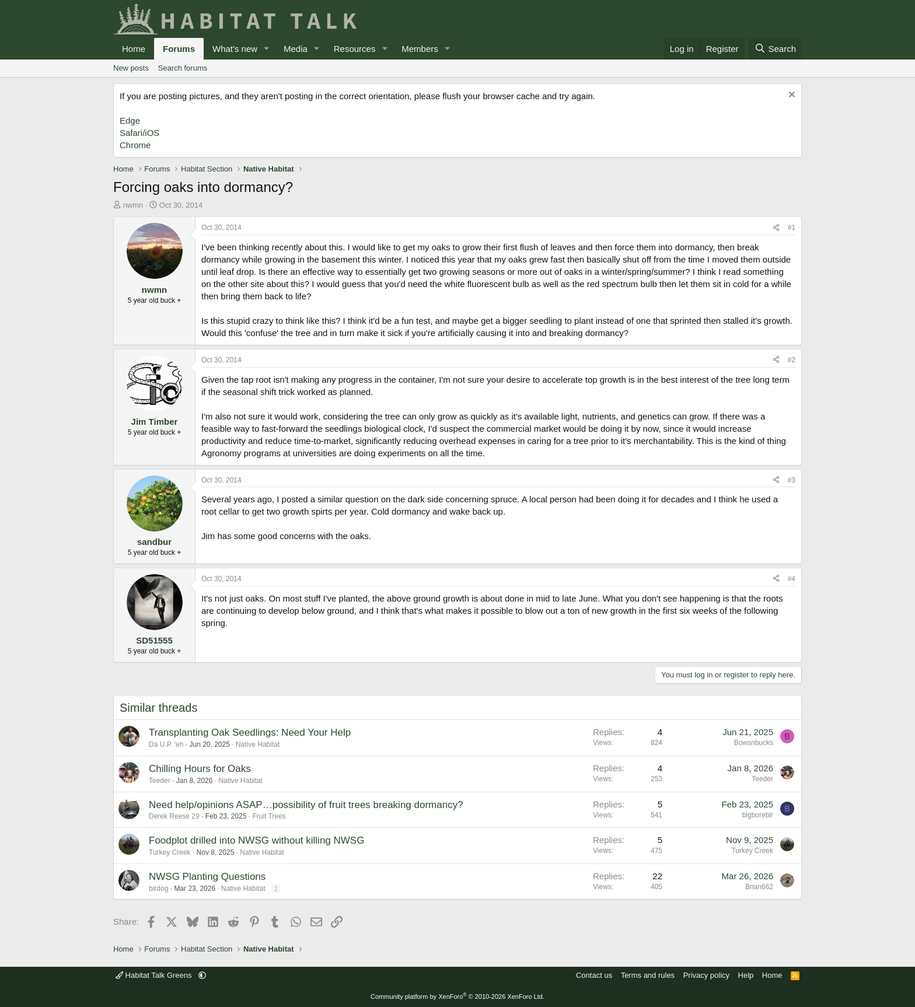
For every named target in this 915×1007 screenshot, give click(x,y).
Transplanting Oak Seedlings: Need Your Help (250, 732)
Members (419, 49)
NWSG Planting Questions (207, 876)
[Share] (776, 228)
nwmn (133, 205)
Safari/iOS (139, 133)
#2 (791, 360)
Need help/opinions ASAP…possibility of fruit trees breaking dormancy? (306, 804)
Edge (130, 120)
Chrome (135, 145)
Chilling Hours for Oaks (200, 768)
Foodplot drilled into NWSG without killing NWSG (256, 840)
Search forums (183, 68)
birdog (158, 888)
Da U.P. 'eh (166, 744)
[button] (267, 49)
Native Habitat (258, 744)
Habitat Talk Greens (155, 975)
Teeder (159, 781)
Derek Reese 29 (174, 816)
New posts (131, 68)
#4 (791, 579)
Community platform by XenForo (457, 996)
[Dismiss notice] (790, 96)
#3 (791, 480)
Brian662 (759, 887)
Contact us (594, 975)
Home (133, 49)
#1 (791, 227)
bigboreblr (757, 815)
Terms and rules (648, 975)
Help (746, 975)
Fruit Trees (268, 816)
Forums (179, 49)
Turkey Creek (170, 852)
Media (296, 49)
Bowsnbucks (753, 743)
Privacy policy (706, 975)
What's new (234, 49)
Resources (355, 49)
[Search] (775, 49)
